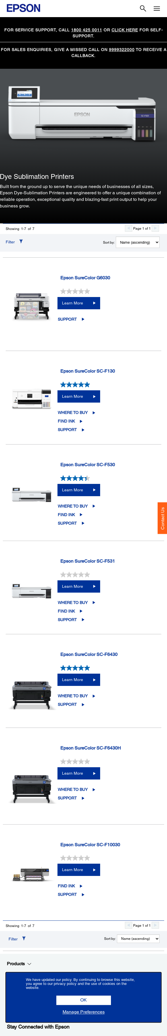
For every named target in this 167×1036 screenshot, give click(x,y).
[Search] (143, 8)
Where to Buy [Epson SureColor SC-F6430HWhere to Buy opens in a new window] (73, 789)
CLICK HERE (125, 30)
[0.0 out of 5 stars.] (109, 291)
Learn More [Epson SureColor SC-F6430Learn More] (72, 679)
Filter (10, 242)
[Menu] (156, 8)
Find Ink (66, 421)
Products (19, 964)
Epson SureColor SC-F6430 (88, 654)
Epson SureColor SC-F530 (87, 464)
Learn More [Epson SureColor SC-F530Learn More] (72, 490)
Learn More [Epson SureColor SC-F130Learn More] (72, 396)
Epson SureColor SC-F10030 (90, 844)
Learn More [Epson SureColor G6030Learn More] (72, 303)
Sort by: (109, 243)
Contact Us (162, 518)
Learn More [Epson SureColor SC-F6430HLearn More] (72, 773)
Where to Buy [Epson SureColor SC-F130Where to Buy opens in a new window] (73, 412)
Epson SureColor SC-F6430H (90, 748)
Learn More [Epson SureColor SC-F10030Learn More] (72, 869)
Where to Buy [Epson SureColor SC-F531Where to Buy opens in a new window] (73, 602)
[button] (83, 1000)
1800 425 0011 (86, 30)
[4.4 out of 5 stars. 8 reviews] (109, 478)
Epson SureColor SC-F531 (87, 561)
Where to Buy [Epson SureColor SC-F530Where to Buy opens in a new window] (73, 506)
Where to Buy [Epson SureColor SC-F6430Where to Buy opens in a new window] (73, 696)
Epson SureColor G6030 (85, 277)
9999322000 (122, 49)
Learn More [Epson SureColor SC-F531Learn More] (72, 586)
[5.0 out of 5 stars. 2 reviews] (109, 384)
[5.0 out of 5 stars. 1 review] (109, 668)
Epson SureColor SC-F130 (87, 371)
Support (67, 319)
